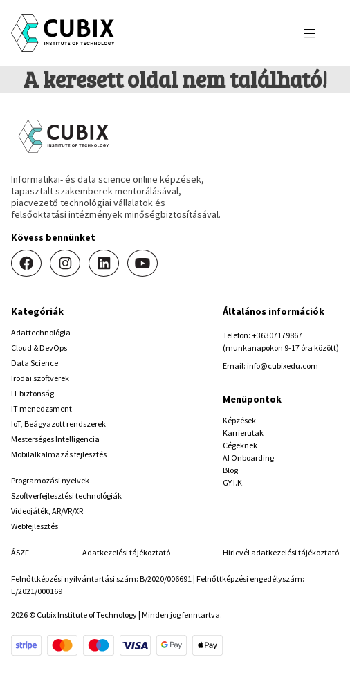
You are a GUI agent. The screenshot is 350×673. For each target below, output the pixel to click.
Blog (230, 470)
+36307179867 (277, 335)
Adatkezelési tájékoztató (126, 552)
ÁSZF (20, 552)
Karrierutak (243, 432)
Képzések (239, 420)
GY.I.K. (233, 482)
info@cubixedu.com (282, 365)
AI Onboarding (248, 457)
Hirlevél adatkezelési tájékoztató (281, 552)
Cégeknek (240, 445)
